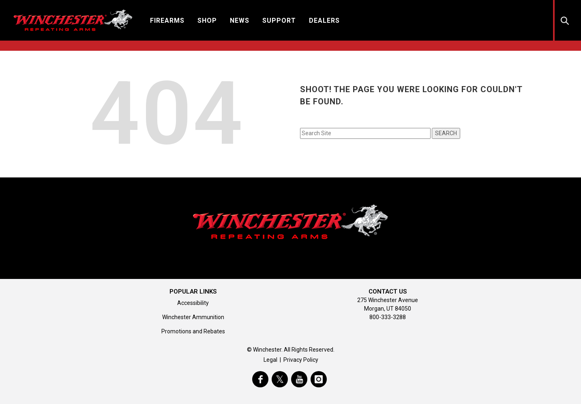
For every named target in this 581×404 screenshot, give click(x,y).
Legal (270, 359)
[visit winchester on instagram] (319, 379)
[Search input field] (365, 133)
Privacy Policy (300, 359)
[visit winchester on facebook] (260, 379)
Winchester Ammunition (193, 317)
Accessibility (193, 303)
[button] (167, 20)
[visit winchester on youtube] (299, 379)
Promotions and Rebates (193, 331)
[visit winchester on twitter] (280, 379)
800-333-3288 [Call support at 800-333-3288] (387, 317)
